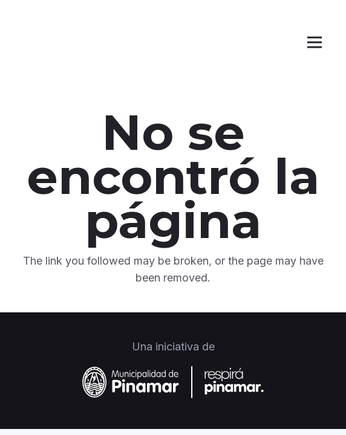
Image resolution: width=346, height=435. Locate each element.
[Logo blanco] (74, 42)
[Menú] (315, 42)
